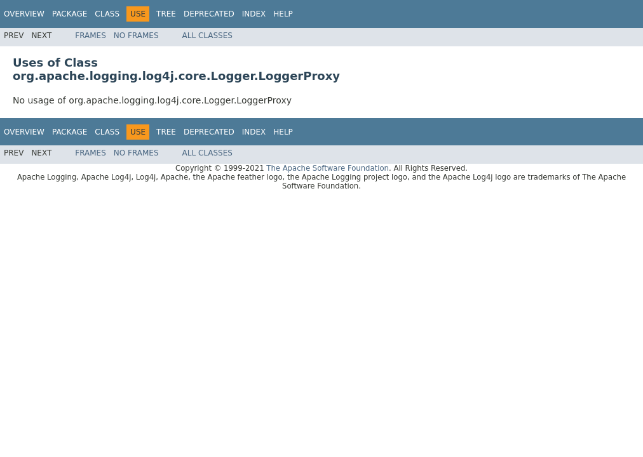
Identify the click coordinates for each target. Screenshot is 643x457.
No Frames (136, 35)
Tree (166, 14)
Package (69, 14)
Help (283, 14)
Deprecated (209, 14)
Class (107, 14)
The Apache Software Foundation (327, 168)
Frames (90, 35)
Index (254, 14)
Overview (24, 14)
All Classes (207, 35)
